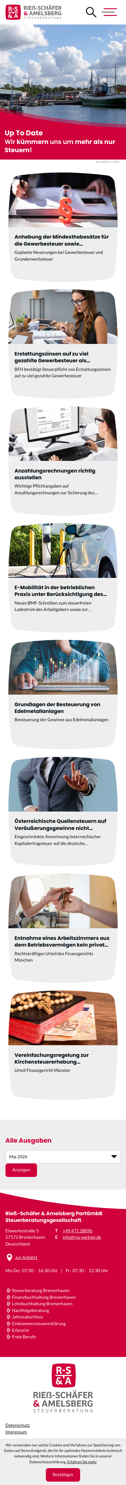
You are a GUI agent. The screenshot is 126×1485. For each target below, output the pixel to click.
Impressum (16, 1432)
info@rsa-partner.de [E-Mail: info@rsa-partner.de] (82, 1237)
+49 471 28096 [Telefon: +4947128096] (77, 1231)
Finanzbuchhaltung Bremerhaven (44, 1297)
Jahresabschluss (27, 1317)
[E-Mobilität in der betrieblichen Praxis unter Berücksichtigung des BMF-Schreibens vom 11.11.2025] (63, 578)
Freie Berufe (24, 1337)
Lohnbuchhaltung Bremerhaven (42, 1303)
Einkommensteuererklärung (39, 1323)
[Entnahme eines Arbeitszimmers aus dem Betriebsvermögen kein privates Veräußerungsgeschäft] (63, 928)
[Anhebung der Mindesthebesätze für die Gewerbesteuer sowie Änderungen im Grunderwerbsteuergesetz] (63, 227)
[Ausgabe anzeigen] (21, 1170)
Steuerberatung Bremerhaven (40, 1290)
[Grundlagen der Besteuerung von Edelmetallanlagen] (63, 694)
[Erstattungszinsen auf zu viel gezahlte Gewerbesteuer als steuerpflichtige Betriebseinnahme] (63, 344)
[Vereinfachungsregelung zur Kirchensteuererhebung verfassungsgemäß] (63, 1045)
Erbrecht (20, 1330)
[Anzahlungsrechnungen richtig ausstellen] (63, 461)
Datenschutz (18, 1425)
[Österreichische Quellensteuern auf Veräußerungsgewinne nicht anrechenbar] (63, 811)
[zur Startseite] (33, 12)
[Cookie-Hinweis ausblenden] (63, 1475)
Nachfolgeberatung (30, 1310)
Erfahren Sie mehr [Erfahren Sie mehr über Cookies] (82, 1462)
